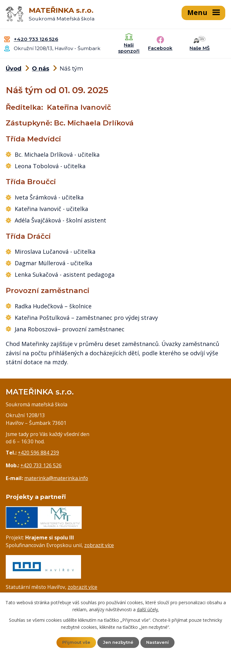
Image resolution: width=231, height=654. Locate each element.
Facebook (160, 47)
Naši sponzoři (128, 48)
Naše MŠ (200, 47)
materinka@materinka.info (56, 477)
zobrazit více (99, 544)
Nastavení (159, 642)
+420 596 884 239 (38, 451)
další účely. (148, 609)
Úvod (13, 68)
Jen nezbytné (118, 642)
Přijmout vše (75, 642)
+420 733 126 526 (36, 38)
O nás (40, 68)
